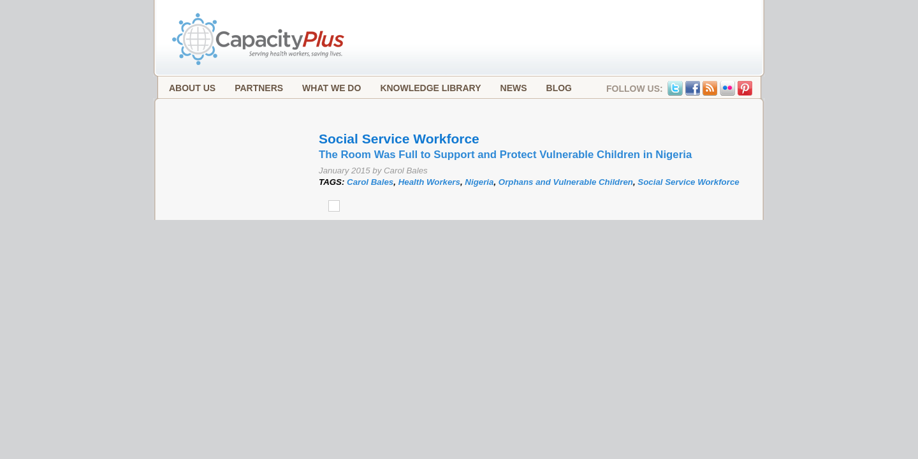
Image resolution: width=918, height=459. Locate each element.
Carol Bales (370, 182)
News (513, 88)
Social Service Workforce (688, 182)
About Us (192, 88)
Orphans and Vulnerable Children (566, 182)
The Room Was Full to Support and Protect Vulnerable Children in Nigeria (505, 155)
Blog (559, 88)
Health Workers (429, 182)
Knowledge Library (430, 88)
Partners (259, 88)
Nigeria (479, 182)
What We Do (331, 88)
